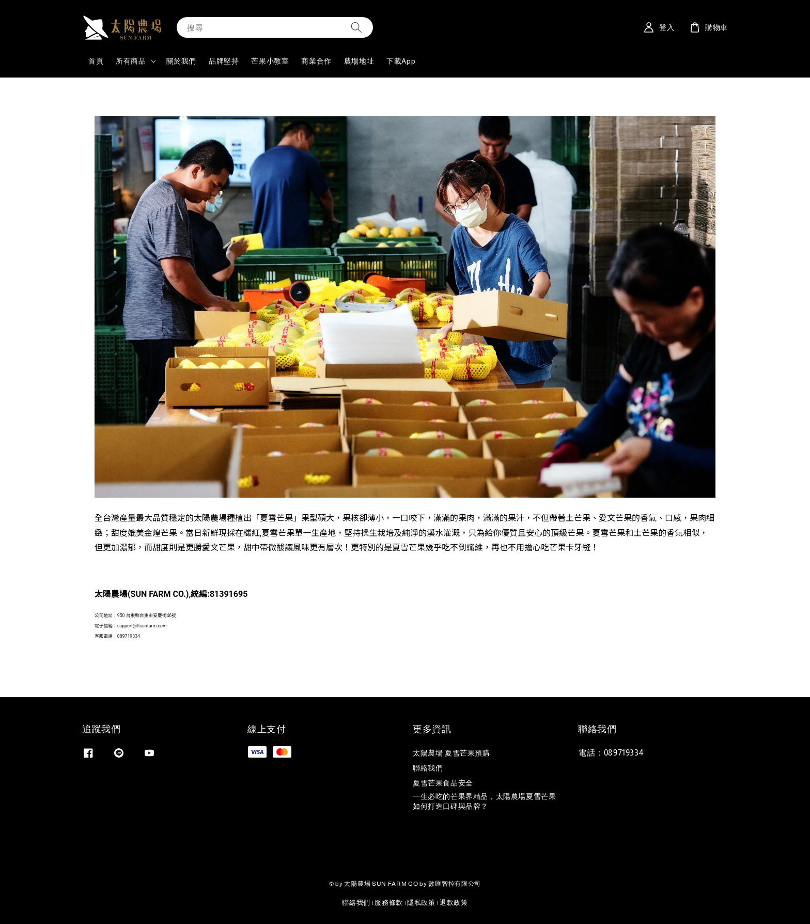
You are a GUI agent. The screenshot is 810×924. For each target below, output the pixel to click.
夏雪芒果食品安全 (443, 783)
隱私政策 (421, 902)
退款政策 (454, 902)
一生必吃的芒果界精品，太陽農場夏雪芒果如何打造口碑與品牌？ (484, 801)
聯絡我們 (428, 768)
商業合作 (316, 61)
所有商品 (131, 61)
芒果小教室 (270, 61)
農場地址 (359, 61)
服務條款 (389, 902)
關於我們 (181, 61)
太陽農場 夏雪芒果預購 (451, 753)
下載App (400, 61)
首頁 (95, 61)
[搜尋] (356, 27)
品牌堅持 (224, 61)
